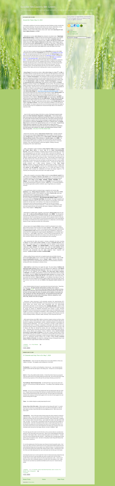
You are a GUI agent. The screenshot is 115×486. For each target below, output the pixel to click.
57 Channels (34, 469)
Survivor (57, 469)
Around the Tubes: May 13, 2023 (32, 20)
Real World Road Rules (46, 469)
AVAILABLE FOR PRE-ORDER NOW (41, 128)
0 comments (25, 346)
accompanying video (33, 58)
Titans (28, 471)
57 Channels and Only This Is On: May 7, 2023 (37, 355)
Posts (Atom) (31, 482)
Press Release (35, 344)
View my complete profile (73, 33)
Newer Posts (26, 479)
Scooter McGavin (73, 31)
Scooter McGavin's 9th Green (37, 6)
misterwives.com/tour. (51, 55)
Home (44, 479)
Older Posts (60, 479)
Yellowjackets (33, 471)
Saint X (53, 469)
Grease (39, 469)
